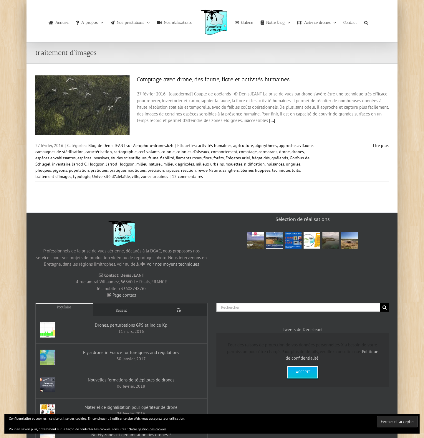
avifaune (305, 145)
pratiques (99, 170)
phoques (43, 170)
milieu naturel (149, 164)
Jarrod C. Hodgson (88, 164)
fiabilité (167, 158)
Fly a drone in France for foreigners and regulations (131, 352)
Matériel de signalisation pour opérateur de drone (131, 407)
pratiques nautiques (128, 170)
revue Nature (209, 170)
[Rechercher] (298, 307)
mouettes (234, 164)
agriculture (243, 145)
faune (153, 158)
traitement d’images (53, 176)
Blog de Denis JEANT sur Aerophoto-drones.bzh (130, 145)
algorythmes (266, 145)
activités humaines (214, 145)
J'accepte (302, 371)
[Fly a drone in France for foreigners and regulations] (47, 357)
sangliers (231, 170)
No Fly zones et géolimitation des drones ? (131, 434)
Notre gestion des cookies (147, 429)
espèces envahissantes (55, 158)
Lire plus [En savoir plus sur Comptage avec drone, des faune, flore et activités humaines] (381, 145)
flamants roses (189, 158)
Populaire (64, 307)
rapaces (172, 170)
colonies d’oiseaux (192, 151)
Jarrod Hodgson (120, 164)
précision (156, 170)
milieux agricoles (178, 164)
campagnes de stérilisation (59, 151)
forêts (218, 158)
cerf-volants (149, 151)
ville (135, 176)
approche (287, 145)
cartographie (125, 151)
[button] (366, 21)
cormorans (268, 151)
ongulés (293, 164)
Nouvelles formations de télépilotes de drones (131, 380)
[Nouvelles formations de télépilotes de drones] (47, 384)
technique (281, 170)
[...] (272, 120)
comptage (248, 151)
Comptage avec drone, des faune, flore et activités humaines (213, 79)
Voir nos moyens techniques (173, 264)
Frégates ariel (238, 158)
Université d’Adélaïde (111, 176)
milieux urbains (210, 164)
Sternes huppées (255, 170)
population (79, 170)
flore (207, 158)
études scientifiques (129, 158)
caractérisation (98, 151)
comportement (224, 151)
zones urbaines (154, 176)
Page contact (124, 295)
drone (284, 151)
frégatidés (261, 158)
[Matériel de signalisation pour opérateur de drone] (47, 412)
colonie (168, 151)
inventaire (61, 164)
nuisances (275, 164)
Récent (121, 310)
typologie (81, 176)
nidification (254, 164)
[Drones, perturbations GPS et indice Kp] (47, 330)
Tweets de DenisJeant (303, 329)
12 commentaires (187, 176)
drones (298, 151)
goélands (279, 158)
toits (296, 170)
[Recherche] (384, 307)
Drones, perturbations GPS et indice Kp (131, 325)
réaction (188, 170)
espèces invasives (93, 158)
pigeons (60, 170)
